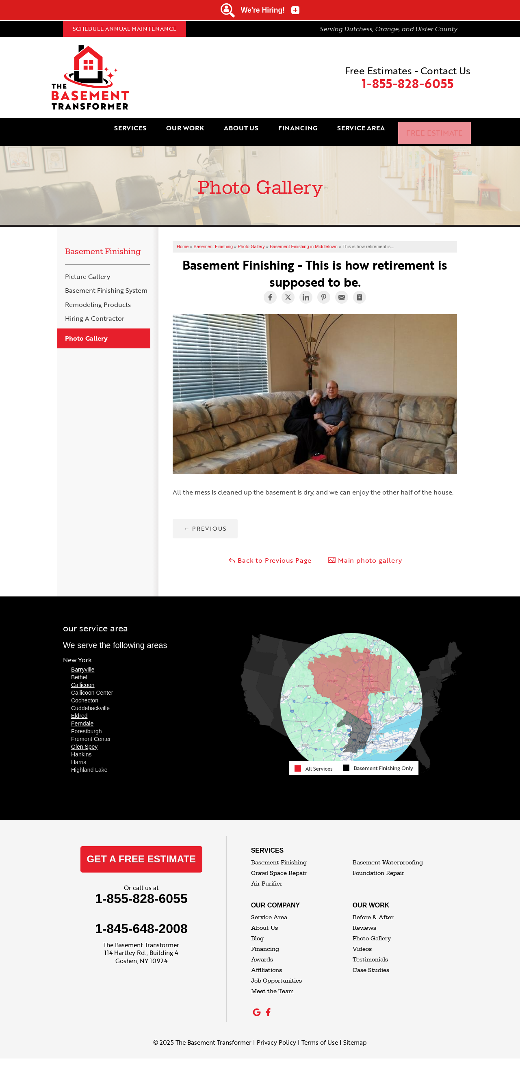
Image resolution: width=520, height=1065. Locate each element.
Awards (262, 953)
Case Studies (371, 964)
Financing (316, 128)
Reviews (364, 921)
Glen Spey (84, 740)
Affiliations (266, 964)
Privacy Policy (276, 1035)
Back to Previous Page (270, 554)
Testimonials (370, 953)
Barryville (83, 663)
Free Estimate (441, 128)
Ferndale (82, 717)
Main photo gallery (365, 554)
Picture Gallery (87, 270)
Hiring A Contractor (94, 312)
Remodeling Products (98, 298)
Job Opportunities (276, 974)
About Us (264, 128)
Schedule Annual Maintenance (124, 28)
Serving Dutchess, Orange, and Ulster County (388, 29)
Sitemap (355, 1035)
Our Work (211, 128)
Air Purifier (266, 877)
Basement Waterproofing (388, 856)
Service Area (376, 128)
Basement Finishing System (106, 284)
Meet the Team (272, 985)
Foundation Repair (378, 867)
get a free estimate (141, 852)
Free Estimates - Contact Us (407, 77)
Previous (205, 522)
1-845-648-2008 (141, 922)
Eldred (79, 709)
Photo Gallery (86, 332)
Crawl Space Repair (279, 867)
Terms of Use (319, 1035)
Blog (257, 932)
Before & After (373, 911)
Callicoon (83, 678)
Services (160, 128)
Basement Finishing (103, 245)
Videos (362, 942)
